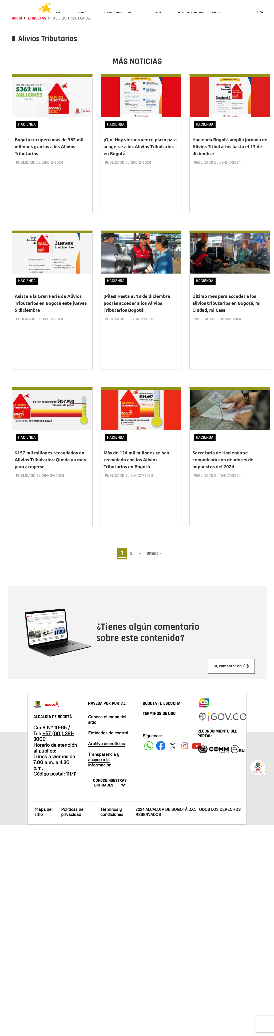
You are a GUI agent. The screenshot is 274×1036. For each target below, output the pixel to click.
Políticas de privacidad (72, 813)
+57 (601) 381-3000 (53, 738)
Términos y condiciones (111, 813)
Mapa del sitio (43, 813)
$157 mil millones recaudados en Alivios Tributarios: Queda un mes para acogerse (50, 465)
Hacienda (27, 139)
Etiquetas (37, 33)
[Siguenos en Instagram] (184, 747)
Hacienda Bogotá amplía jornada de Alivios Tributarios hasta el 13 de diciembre (229, 161)
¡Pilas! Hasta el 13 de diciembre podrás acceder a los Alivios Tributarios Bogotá (137, 313)
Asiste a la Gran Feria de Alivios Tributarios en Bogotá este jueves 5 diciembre (51, 313)
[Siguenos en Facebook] (148, 747)
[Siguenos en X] (172, 747)
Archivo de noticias (106, 745)
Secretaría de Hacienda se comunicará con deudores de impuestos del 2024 (222, 465)
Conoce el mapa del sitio (107, 721)
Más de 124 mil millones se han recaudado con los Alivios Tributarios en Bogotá (136, 465)
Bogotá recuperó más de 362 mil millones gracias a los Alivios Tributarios (49, 161)
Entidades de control (108, 734)
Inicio (17, 33)
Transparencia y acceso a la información (103, 761)
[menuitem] (64, 17)
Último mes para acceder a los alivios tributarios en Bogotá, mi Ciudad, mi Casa (226, 313)
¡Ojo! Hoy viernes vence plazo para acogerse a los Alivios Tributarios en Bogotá (140, 161)
